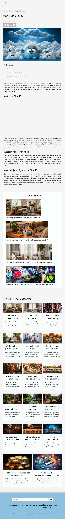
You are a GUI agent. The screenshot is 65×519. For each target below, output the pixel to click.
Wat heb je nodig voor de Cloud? (17, 76)
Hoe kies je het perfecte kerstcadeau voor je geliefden (12, 380)
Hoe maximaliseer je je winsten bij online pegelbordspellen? (27, 240)
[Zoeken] (30, 499)
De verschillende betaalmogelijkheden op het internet (47, 475)
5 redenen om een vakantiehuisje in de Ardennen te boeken (52, 410)
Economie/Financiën (23, 505)
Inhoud (9, 65)
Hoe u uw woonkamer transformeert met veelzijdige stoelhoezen (29, 262)
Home (5, 11)
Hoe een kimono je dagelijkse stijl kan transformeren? (52, 320)
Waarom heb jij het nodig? (15, 72)
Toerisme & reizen (47, 506)
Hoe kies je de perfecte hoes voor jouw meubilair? (23, 218)
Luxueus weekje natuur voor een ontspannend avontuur (12, 441)
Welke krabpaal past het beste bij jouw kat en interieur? (12, 350)
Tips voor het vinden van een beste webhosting (17, 474)
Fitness (11, 505)
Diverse (11, 11)
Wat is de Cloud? (12, 69)
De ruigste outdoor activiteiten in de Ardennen (32, 410)
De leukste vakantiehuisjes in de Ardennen (12, 409)
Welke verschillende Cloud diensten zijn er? (52, 441)
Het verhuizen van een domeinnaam (32, 438)
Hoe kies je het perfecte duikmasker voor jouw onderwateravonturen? (30, 284)
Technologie (37, 505)
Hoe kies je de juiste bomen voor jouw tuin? (52, 379)
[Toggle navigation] (5, 3)
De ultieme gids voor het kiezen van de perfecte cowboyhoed (52, 350)
